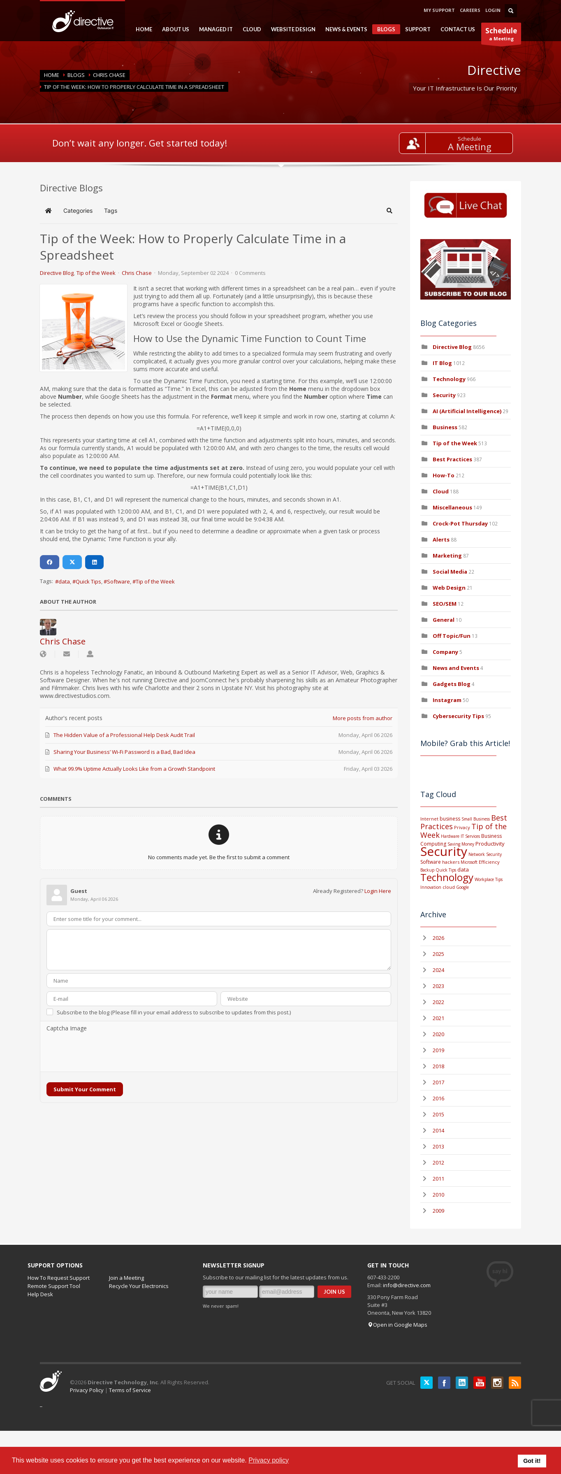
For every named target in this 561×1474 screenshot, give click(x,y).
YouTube (479, 1382)
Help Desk (40, 1294)
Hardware (450, 836)
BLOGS (383, 30)
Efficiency (489, 862)
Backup (427, 870)
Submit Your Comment (84, 1089)
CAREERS (470, 10)
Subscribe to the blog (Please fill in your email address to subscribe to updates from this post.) (174, 1012)
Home (51, 75)
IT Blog (442, 363)
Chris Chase (109, 75)
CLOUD (249, 29)
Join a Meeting (126, 1277)
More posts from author (362, 718)
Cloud (441, 491)
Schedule (469, 138)
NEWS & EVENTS (343, 29)
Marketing (447, 555)
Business (445, 427)
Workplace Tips (489, 879)
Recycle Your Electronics (139, 1286)
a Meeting (501, 35)
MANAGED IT (213, 29)
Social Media (450, 571)
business (450, 818)
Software (118, 581)
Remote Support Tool (54, 1286)
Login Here (377, 891)
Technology (449, 379)
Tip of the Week (96, 273)
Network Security (485, 854)
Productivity (490, 843)
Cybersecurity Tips (458, 716)
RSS (515, 1382)
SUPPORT (415, 29)
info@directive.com (407, 1285)
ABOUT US (173, 29)
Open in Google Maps (397, 1324)
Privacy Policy (87, 1390)
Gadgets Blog (452, 684)
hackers (450, 862)
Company (445, 652)
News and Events (456, 668)
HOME (141, 29)
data (64, 581)
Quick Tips (88, 581)
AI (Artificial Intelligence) (467, 411)
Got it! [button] (531, 1461)
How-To (443, 475)
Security (444, 395)
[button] (389, 211)
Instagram (447, 700)
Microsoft (469, 862)
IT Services (470, 836)
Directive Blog (57, 273)
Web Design (449, 587)
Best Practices (452, 459)
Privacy (462, 827)
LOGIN (493, 10)
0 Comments (250, 273)
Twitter (426, 1382)
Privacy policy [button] (268, 1460)
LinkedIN (462, 1382)
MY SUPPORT (439, 10)
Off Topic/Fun (452, 635)
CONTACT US (457, 29)
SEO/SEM (445, 603)
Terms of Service (130, 1390)
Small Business (475, 819)
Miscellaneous (452, 507)
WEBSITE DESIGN (290, 29)
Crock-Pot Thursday (461, 523)
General (443, 619)
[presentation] (109, 1052)
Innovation (430, 887)
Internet (429, 819)
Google (462, 887)
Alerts (441, 539)
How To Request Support (59, 1277)
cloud (449, 887)
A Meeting (469, 147)
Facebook (444, 1382)
